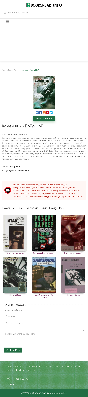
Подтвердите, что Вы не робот (19, 334)
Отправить (13, 350)
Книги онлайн (59, 393)
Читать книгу (44, 119)
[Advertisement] (44, 42)
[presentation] (23, 341)
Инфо (10, 384)
